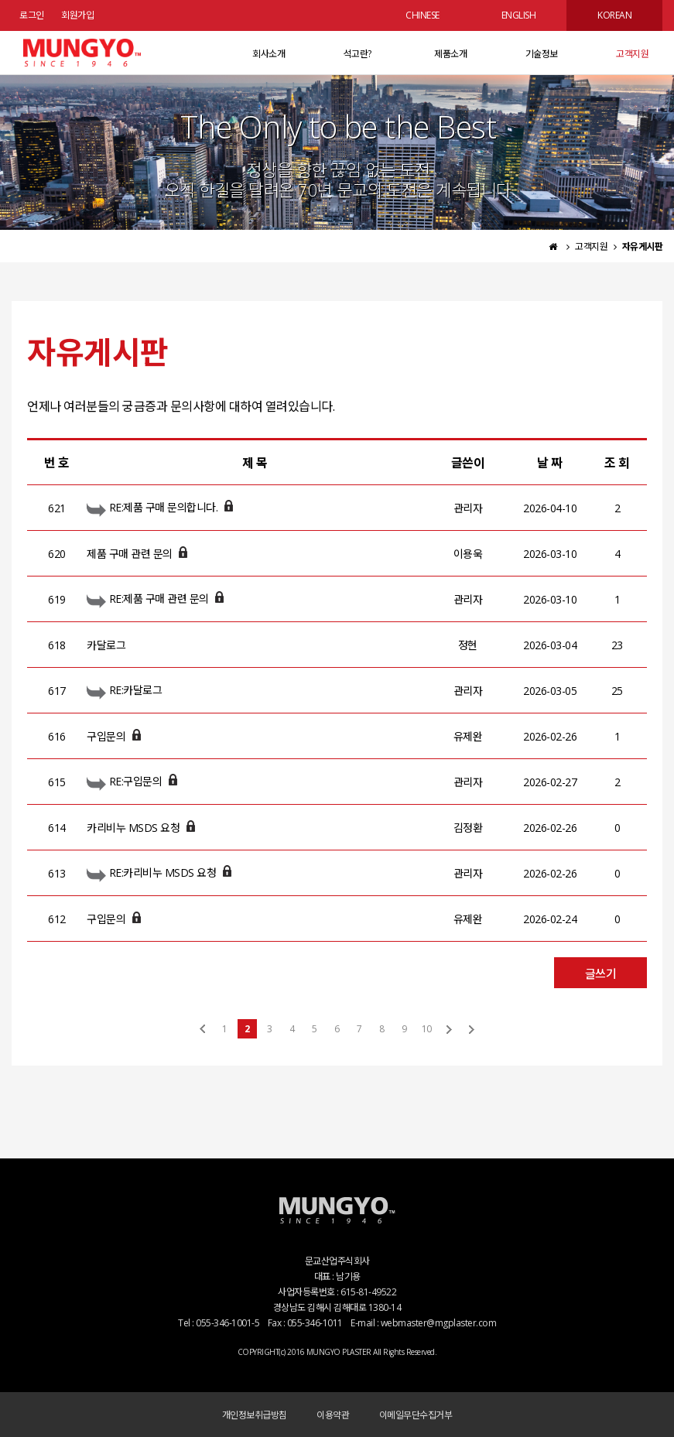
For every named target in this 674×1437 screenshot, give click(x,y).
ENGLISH (518, 15)
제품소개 (450, 53)
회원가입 (77, 15)
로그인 (31, 15)
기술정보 (541, 53)
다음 (449, 1028)
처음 (202, 1028)
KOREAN (614, 15)
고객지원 (632, 53)
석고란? (357, 53)
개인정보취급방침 (254, 1415)
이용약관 (332, 1415)
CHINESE (422, 15)
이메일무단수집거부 (416, 1415)
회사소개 (268, 53)
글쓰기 (601, 973)
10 (426, 1028)
